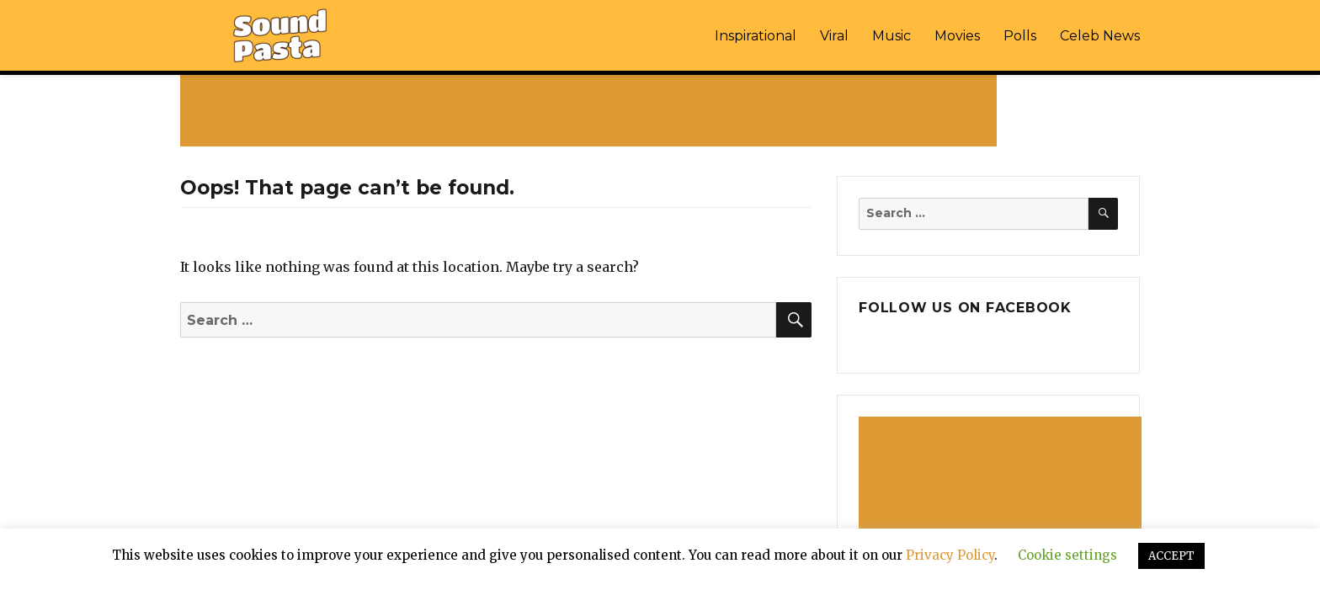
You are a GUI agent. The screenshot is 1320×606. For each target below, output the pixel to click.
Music (891, 36)
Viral (834, 36)
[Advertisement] (592, 110)
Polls (1019, 36)
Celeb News (1100, 36)
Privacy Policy (950, 555)
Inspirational (755, 36)
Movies (957, 36)
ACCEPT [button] (1171, 556)
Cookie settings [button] (1067, 555)
